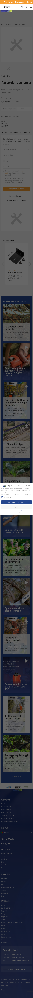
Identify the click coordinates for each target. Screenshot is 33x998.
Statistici (15, 494)
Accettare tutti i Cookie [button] (16, 502)
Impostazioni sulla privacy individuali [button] (16, 510)
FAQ (31, 2)
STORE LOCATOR (20, 2)
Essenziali (5, 494)
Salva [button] (16, 507)
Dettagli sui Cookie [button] (17, 512)
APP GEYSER (9, 2)
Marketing (27, 494)
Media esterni (6, 497)
